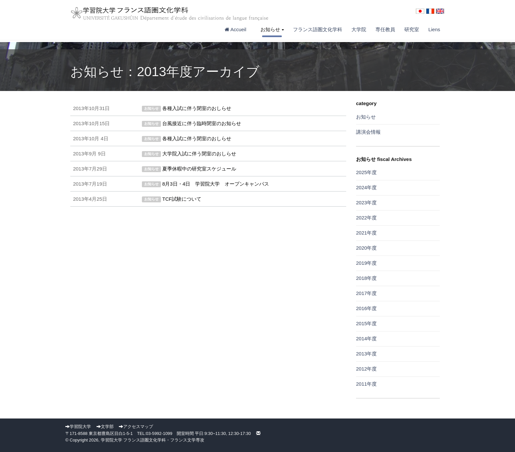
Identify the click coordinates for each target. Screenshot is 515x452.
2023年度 (366, 202)
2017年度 (366, 293)
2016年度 (366, 308)
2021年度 (366, 233)
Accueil (238, 29)
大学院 (358, 29)
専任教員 (385, 29)
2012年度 (366, 369)
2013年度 (366, 353)
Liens (434, 29)
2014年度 (366, 338)
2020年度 (366, 248)
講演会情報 (368, 132)
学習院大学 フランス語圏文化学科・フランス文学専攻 (153, 440)
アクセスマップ (136, 426)
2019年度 (366, 263)
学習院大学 (78, 426)
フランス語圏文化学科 (317, 29)
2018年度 (366, 278)
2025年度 (366, 172)
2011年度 (366, 384)
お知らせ (272, 29)
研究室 (411, 29)
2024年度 (366, 187)
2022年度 (366, 217)
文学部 (105, 426)
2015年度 (366, 323)
